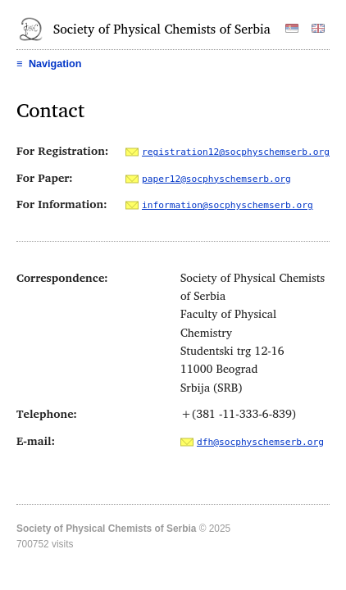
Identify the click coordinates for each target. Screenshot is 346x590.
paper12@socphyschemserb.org (216, 179)
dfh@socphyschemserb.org (260, 442)
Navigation (48, 64)
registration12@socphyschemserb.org (236, 152)
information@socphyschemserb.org (227, 205)
